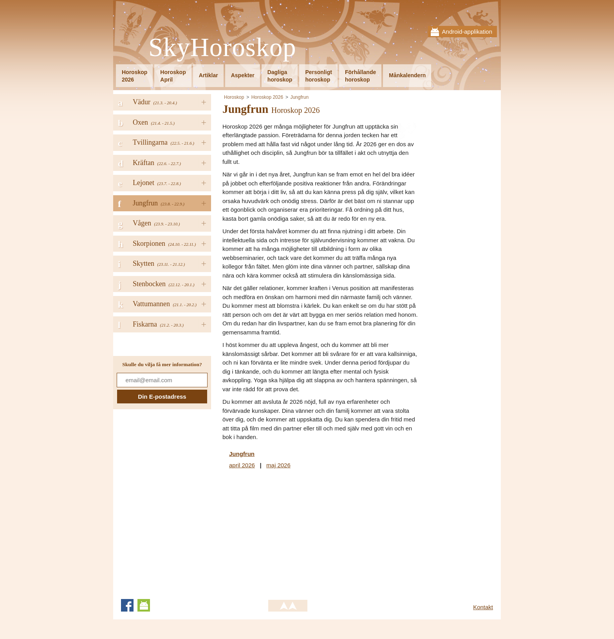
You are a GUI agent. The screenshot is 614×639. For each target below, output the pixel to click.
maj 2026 (278, 465)
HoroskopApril (173, 76)
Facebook (127, 605)
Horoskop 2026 (267, 97)
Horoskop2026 (134, 76)
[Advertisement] (288, 533)
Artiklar (208, 75)
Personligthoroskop (318, 76)
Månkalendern (407, 75)
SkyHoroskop (222, 47)
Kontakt (483, 607)
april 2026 (242, 465)
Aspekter (243, 75)
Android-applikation (467, 31)
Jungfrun (299, 97)
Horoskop (234, 97)
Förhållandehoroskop (360, 76)
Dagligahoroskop (280, 76)
